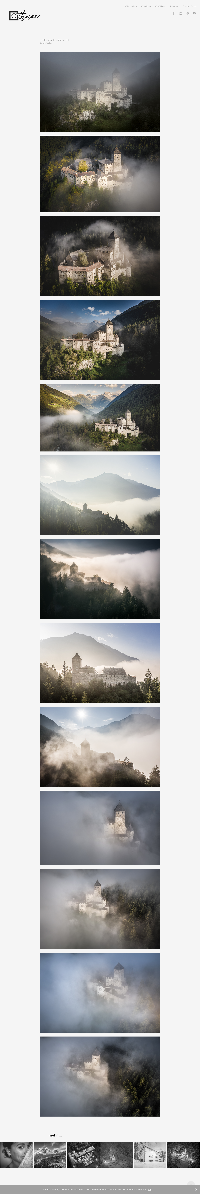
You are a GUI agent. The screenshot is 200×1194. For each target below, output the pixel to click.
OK (149, 1189)
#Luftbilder (160, 6)
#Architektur (131, 6)
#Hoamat (174, 6)
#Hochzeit (146, 6)
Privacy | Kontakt (190, 6)
